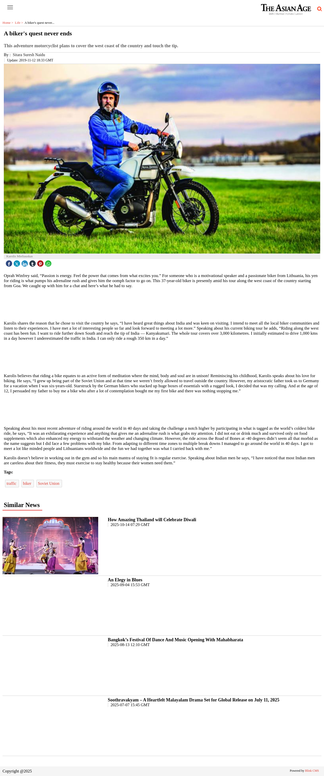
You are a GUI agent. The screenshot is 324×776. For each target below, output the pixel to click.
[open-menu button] (10, 8)
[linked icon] (25, 262)
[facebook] (9, 262)
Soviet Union (49, 483)
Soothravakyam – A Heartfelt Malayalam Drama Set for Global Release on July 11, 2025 (193, 699)
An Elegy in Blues (125, 579)
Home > (9, 23)
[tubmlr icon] (33, 262)
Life (20, 23)
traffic (12, 483)
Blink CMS (312, 770)
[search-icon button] (319, 9)
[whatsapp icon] (48, 262)
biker (27, 483)
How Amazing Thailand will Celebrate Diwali (152, 519)
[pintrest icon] (41, 262)
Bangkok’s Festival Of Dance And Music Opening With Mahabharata (175, 639)
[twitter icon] (17, 262)
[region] (162, 304)
